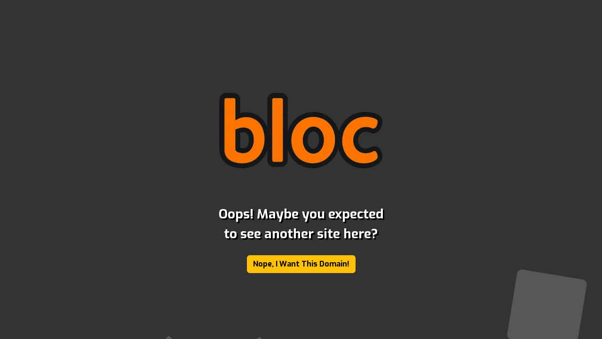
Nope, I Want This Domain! (301, 264)
